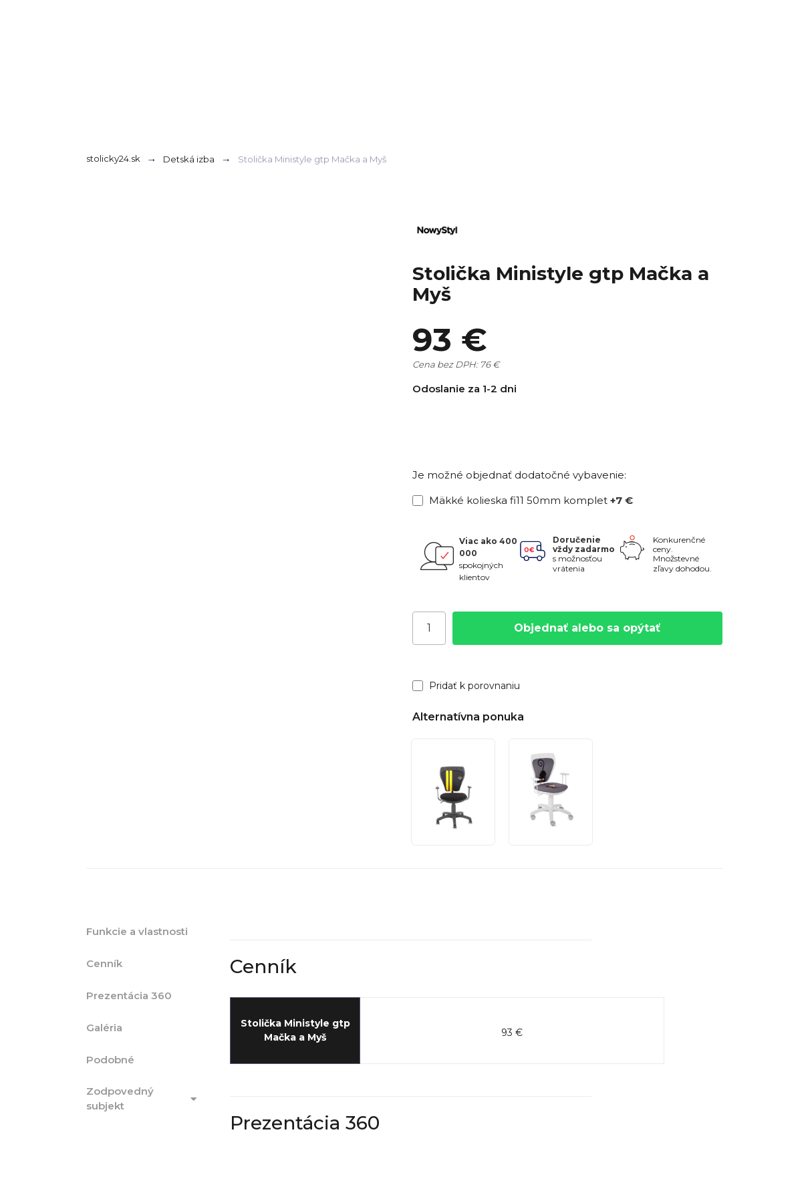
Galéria (104, 1027)
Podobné (110, 1059)
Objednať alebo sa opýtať (587, 628)
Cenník (104, 963)
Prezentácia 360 (129, 995)
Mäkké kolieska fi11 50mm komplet (522, 500)
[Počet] (429, 628)
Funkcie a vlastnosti (137, 931)
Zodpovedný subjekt (143, 1099)
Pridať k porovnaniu (466, 686)
